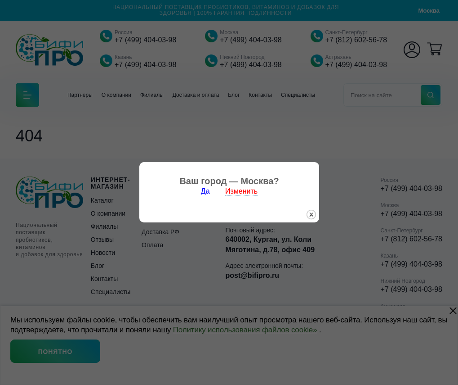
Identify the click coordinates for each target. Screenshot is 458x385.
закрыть (311, 212)
